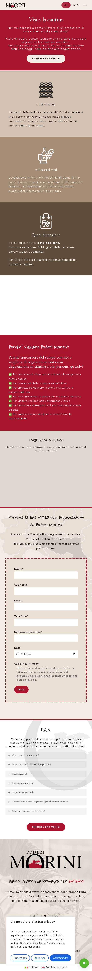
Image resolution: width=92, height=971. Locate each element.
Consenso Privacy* (46, 672)
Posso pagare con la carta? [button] (20, 783)
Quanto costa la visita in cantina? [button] (23, 755)
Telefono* (46, 620)
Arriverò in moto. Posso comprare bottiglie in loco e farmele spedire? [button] (38, 801)
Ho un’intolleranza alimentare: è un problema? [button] (29, 764)
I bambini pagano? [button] (17, 773)
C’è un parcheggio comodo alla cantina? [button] (26, 811)
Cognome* (46, 589)
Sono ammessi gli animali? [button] (21, 792)
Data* (46, 652)
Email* (46, 604)
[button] (80, 4)
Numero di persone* (46, 636)
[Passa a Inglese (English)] (54, 967)
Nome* (46, 573)
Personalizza (20, 958)
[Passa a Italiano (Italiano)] (31, 967)
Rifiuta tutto (40, 958)
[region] (40, 941)
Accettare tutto (60, 958)
